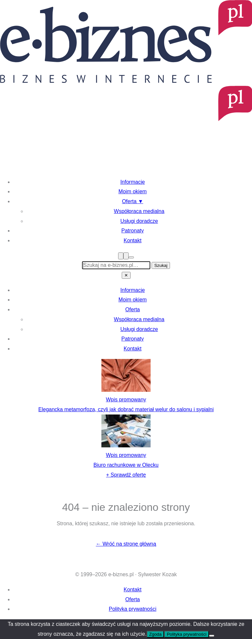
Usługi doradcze (139, 221)
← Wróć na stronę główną (126, 544)
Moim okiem (132, 191)
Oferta (132, 201)
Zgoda (155, 634)
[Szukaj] (126, 255)
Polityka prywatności (133, 609)
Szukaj (160, 265)
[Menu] (120, 255)
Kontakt (132, 240)
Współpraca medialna (139, 211)
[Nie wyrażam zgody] (211, 636)
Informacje (132, 182)
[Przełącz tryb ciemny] (131, 257)
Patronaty (132, 230)
